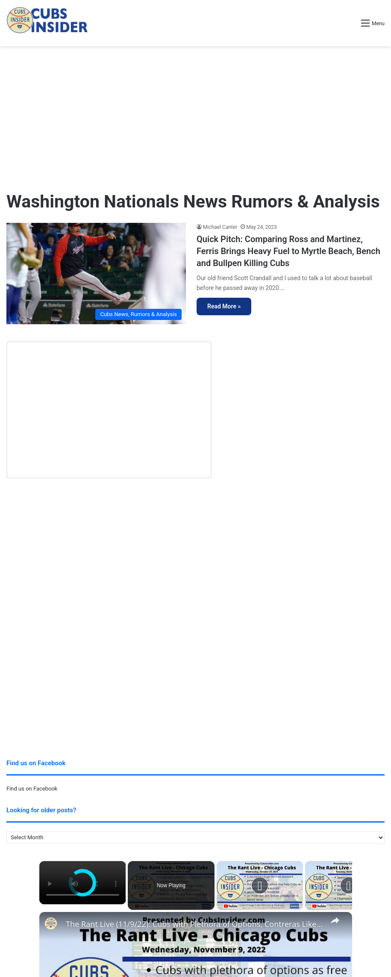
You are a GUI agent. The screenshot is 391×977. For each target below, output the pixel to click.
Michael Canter (220, 227)
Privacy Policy (24, 926)
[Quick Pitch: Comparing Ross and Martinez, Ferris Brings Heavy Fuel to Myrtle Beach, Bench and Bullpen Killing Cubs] (96, 273)
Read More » (224, 306)
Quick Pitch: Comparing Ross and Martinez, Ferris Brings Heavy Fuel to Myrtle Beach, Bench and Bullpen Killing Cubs (288, 251)
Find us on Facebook (31, 788)
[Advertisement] (195, 115)
